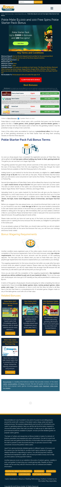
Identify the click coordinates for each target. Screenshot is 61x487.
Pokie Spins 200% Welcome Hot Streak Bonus (10, 303)
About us (22, 479)
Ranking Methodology (33, 479)
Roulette (51, 471)
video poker (54, 386)
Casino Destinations (11, 479)
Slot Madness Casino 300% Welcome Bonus (51, 302)
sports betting (12, 384)
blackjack (46, 386)
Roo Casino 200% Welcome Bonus (30, 302)
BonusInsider (7, 382)
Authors (43, 479)
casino (5, 384)
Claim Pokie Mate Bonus (30, 80)
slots (40, 386)
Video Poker (11, 474)
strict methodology (53, 90)
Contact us (50, 479)
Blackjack (39, 471)
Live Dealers (25, 474)
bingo (22, 384)
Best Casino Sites (9, 14)
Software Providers (41, 474)
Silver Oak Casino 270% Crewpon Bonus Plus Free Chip (10, 342)
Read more (10, 333)
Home (2, 14)
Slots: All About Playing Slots (18, 471)
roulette (35, 386)
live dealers (6, 388)
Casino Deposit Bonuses (20, 14)
